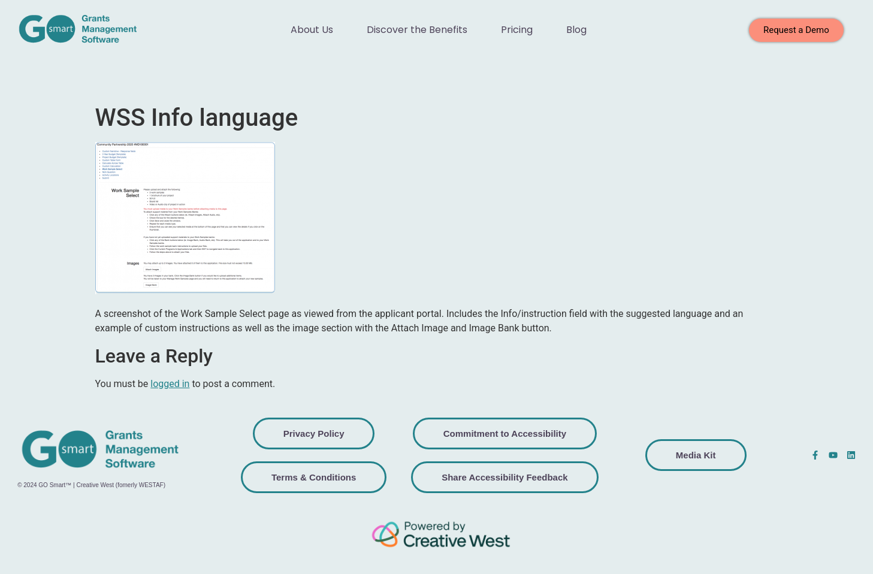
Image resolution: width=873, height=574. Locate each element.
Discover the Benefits (417, 30)
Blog (576, 30)
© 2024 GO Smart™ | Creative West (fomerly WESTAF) (91, 485)
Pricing (517, 30)
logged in (169, 383)
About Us (312, 30)
